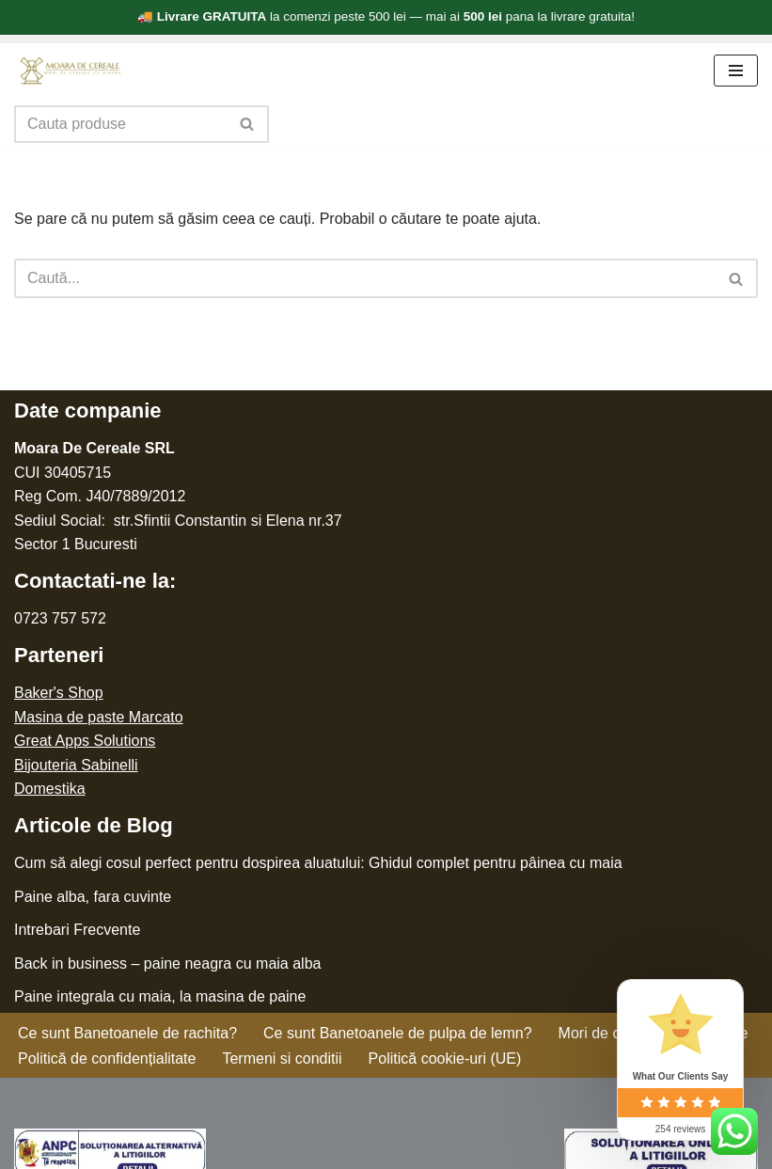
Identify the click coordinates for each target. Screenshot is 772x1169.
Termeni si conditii (281, 1058)
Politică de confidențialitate (107, 1058)
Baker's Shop (58, 693)
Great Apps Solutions (84, 741)
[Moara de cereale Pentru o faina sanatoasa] (70, 70)
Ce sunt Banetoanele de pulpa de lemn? (397, 1033)
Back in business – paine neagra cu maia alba (167, 964)
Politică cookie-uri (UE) (445, 1058)
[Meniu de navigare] (736, 71)
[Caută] (120, 124)
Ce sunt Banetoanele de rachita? (127, 1033)
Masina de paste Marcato (98, 717)
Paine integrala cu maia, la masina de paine (160, 996)
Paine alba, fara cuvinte (92, 897)
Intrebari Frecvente (77, 930)
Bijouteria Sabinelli (76, 765)
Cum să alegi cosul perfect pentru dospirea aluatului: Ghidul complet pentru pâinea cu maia (318, 863)
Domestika (50, 789)
